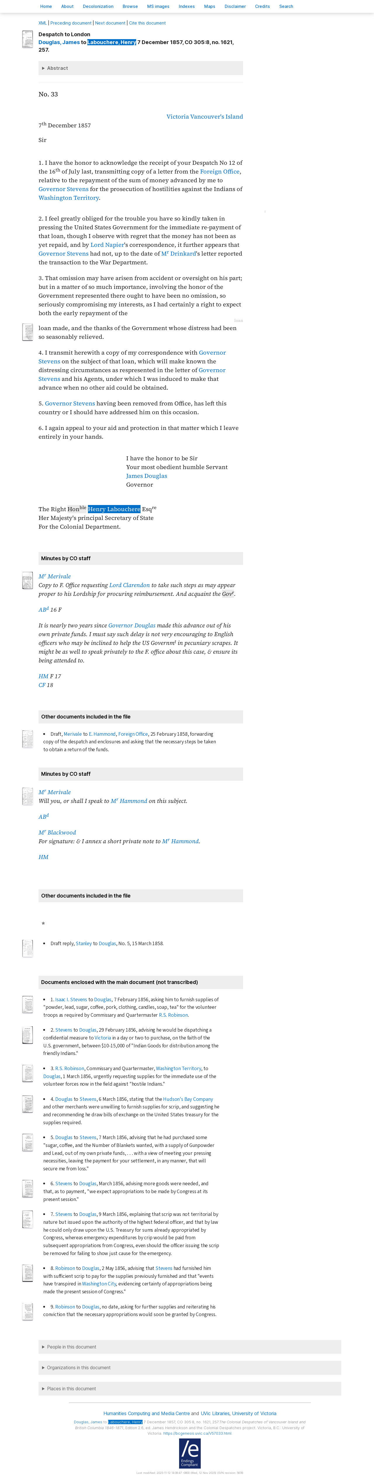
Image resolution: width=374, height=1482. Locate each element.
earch (286, 6)
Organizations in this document (79, 1367)
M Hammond (129, 801)
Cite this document (147, 22)
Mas (209, 6)
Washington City (99, 1283)
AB (44, 609)
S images (158, 6)
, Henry (111, 42)
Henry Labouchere (114, 509)
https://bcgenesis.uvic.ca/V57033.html (197, 1433)
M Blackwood (57, 832)
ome (46, 6)
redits (262, 6)
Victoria (178, 116)
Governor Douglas (131, 625)
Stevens (63, 1030)
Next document (110, 22)
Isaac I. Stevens (71, 999)
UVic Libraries (215, 1413)
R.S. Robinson (173, 1015)
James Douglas (146, 476)
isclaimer (235, 6)
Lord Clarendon (129, 585)
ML (43, 22)
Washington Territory (69, 198)
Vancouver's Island (216, 116)
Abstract (57, 68)
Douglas (107, 943)
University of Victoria (254, 1413)
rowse (130, 6)
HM (44, 676)
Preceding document (71, 22)
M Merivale (55, 576)
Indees (187, 6)
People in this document (71, 1347)
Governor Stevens (64, 189)
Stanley (84, 943)
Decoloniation (98, 6)
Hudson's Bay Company (188, 1099)
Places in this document (71, 1388)
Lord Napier (107, 245)
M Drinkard (178, 253)
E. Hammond (102, 734)
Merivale (73, 734)
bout (67, 6)
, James (59, 42)
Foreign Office (220, 171)
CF (42, 685)
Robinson (65, 1268)
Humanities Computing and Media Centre (146, 1413)
